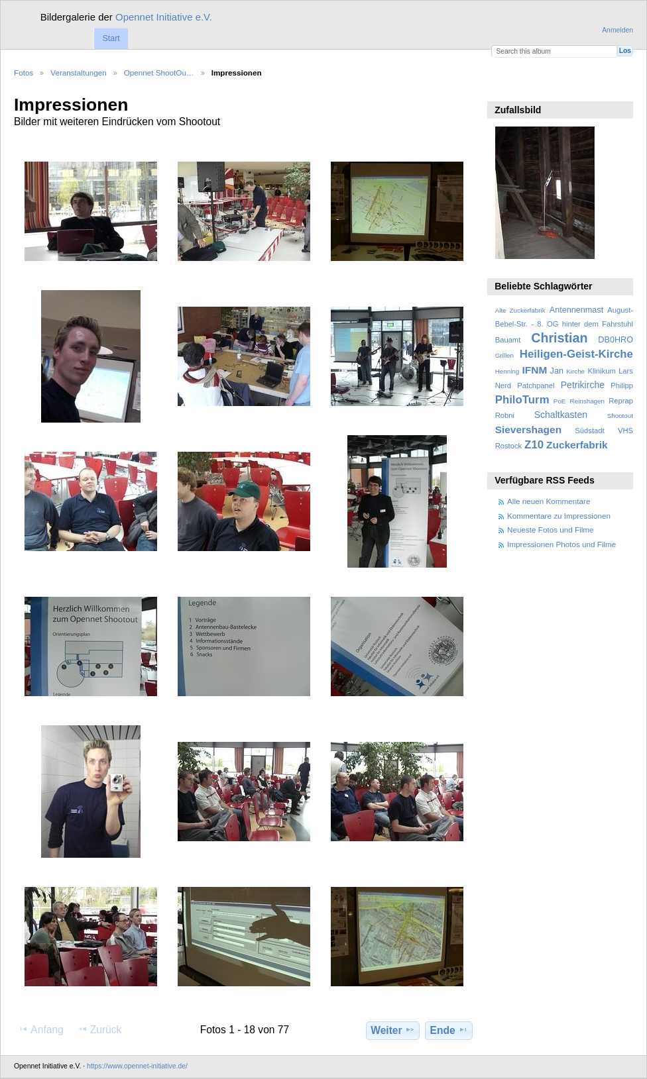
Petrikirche (583, 385)
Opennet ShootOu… (159, 72)
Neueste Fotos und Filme (550, 529)
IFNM (535, 370)
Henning (507, 371)
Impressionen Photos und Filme (561, 544)
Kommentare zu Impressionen (559, 515)
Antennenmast (576, 310)
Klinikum (601, 371)
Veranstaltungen (78, 72)
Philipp (622, 385)
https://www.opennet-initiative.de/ (137, 1066)
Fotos (23, 72)
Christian (559, 338)
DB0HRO (615, 339)
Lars (625, 371)
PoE (560, 401)
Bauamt (508, 340)
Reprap (621, 401)
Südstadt (589, 431)
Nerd (503, 385)
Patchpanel (535, 385)
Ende (449, 1030)
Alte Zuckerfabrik (520, 310)
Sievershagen (528, 429)
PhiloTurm (522, 399)
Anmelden (617, 30)
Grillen (504, 355)
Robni (504, 415)
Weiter (393, 1030)
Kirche (575, 371)
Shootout (620, 415)
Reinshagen (587, 401)
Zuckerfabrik (577, 444)
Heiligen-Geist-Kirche (576, 354)
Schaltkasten (560, 414)
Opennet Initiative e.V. (163, 17)
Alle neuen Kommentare (548, 501)
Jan (556, 371)
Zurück (100, 1029)
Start (110, 38)
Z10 (534, 444)
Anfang (41, 1029)
